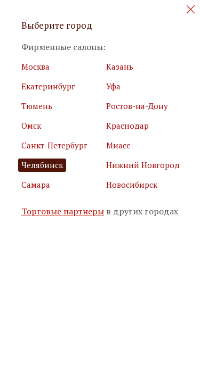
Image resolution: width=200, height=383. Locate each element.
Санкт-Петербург (54, 145)
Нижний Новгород (143, 165)
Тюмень (36, 106)
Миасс (118, 145)
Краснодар (127, 125)
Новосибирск (131, 184)
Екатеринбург (48, 86)
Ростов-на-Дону (137, 106)
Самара (35, 184)
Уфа (113, 86)
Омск (31, 125)
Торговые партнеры (62, 211)
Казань (119, 66)
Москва (35, 66)
